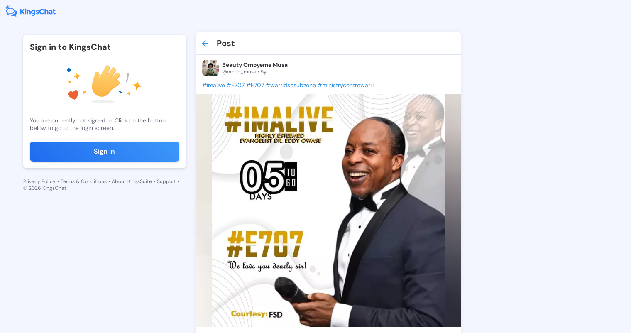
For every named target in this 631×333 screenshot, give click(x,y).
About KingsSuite (132, 181)
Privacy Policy (39, 181)
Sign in (104, 151)
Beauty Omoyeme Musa (255, 65)
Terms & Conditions (84, 181)
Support (166, 181)
